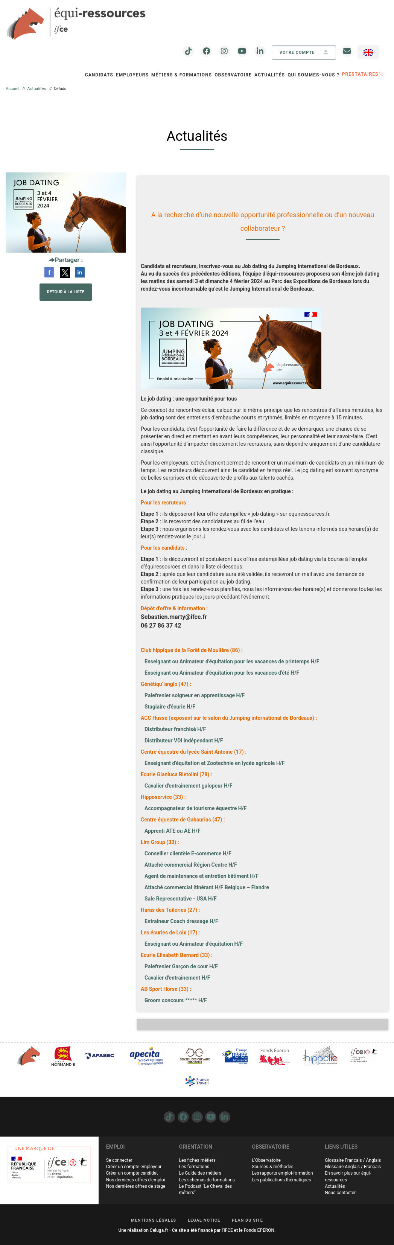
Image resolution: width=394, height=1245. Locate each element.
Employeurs (132, 75)
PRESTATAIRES (362, 74)
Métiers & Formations (181, 75)
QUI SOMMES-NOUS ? (313, 75)
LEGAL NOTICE (204, 1220)
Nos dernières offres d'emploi (135, 1180)
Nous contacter (340, 1192)
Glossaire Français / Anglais (353, 1160)
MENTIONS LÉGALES (153, 1220)
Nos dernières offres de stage (136, 1186)
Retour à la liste (65, 292)
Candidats (99, 75)
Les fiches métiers (197, 1160)
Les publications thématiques (281, 1180)
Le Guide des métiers (200, 1173)
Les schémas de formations (207, 1180)
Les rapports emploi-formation (282, 1173)
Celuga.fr (159, 1230)
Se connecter (119, 1160)
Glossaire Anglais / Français (353, 1166)
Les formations (194, 1166)
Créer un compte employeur (133, 1166)
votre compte (304, 52)
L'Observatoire (266, 1160)
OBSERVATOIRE (233, 75)
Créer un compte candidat (132, 1173)
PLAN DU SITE (247, 1220)
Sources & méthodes (272, 1166)
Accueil (13, 88)
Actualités (269, 75)
